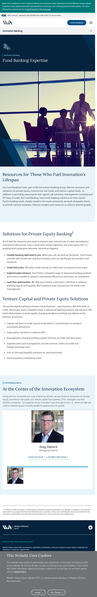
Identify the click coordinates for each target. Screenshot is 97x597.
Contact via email (35, 457)
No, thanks (55, 593)
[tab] (15, 476)
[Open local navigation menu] (47, 31)
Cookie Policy (20, 572)
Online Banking (76, 22)
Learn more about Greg (56, 457)
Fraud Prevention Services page (38, 9)
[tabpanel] (47, 435)
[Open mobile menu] (90, 23)
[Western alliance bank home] (8, 22)
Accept (38, 593)
